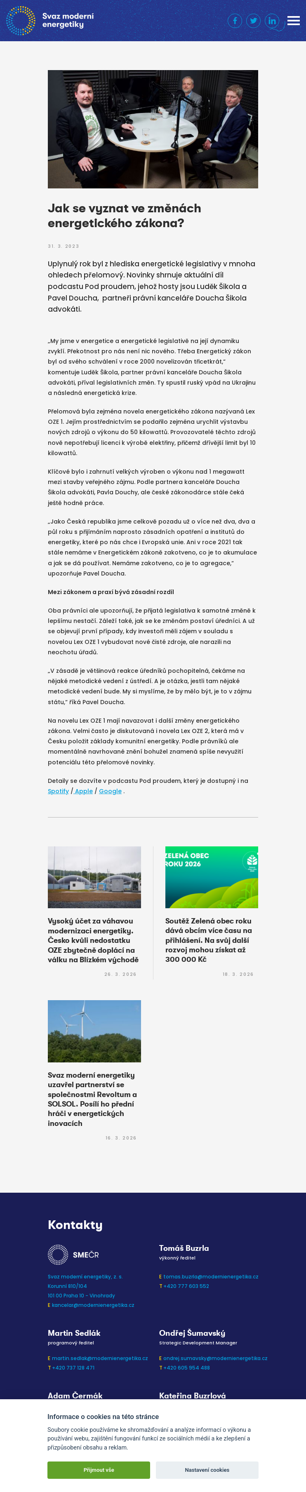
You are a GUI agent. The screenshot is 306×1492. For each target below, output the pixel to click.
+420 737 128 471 (73, 1367)
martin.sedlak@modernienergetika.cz (100, 1358)
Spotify (58, 791)
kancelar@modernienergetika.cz (93, 1305)
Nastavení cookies (207, 1470)
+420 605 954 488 (186, 1367)
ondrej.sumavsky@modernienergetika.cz (215, 1358)
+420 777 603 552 (186, 1286)
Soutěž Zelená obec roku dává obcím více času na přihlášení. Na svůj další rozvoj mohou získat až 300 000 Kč (208, 940)
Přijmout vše (99, 1470)
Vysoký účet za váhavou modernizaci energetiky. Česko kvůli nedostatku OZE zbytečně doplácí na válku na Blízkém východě (93, 940)
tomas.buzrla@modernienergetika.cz (211, 1276)
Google (110, 791)
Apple (83, 791)
